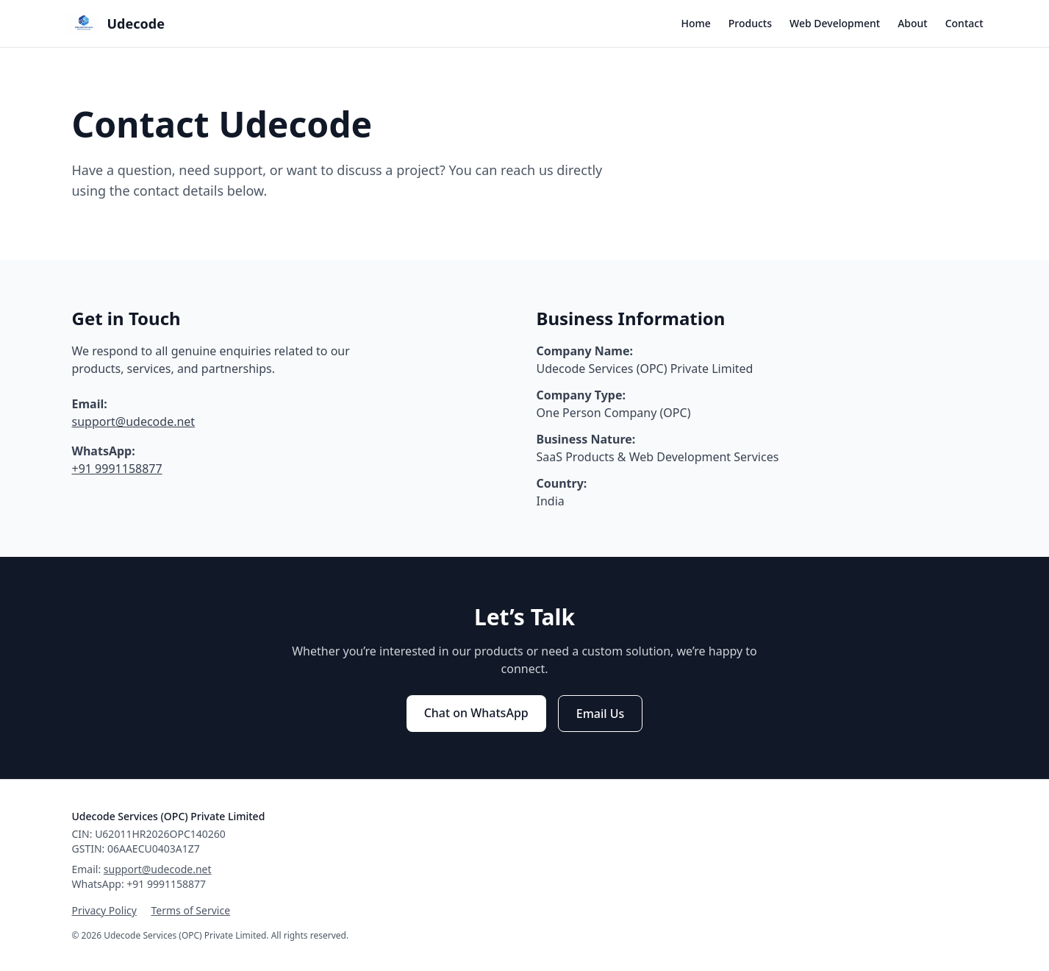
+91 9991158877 (117, 468)
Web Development (835, 23)
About (913, 23)
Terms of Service (191, 910)
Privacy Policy (104, 910)
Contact (964, 23)
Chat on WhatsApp (476, 713)
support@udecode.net (134, 421)
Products (750, 23)
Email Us (600, 713)
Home (695, 23)
